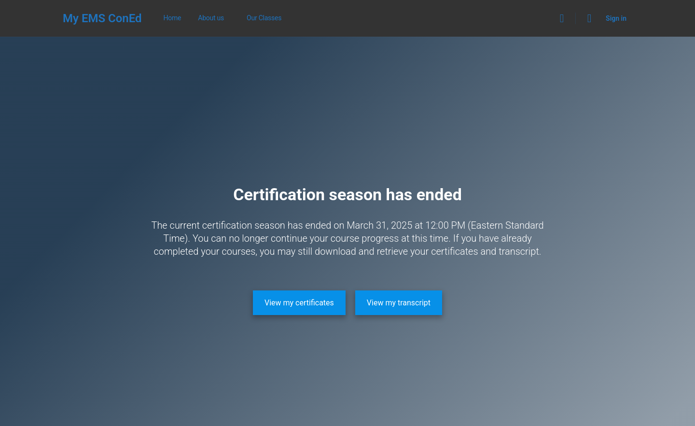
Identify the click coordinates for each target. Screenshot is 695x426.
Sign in (616, 18)
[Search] (561, 18)
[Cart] (590, 18)
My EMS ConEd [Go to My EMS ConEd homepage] (102, 18)
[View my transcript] (398, 302)
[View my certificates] (299, 302)
